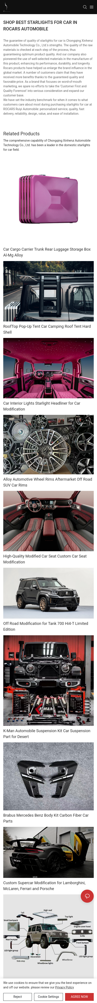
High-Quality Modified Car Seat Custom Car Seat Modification (45, 559)
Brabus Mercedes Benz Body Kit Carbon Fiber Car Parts (46, 819)
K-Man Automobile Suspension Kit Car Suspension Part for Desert (46, 733)
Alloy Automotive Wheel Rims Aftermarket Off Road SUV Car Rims (47, 482)
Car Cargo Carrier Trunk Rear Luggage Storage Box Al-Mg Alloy (47, 252)
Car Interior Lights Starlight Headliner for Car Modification (41, 406)
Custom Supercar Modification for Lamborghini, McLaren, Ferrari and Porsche (44, 887)
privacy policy (64, 987)
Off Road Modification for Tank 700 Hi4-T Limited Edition (45, 626)
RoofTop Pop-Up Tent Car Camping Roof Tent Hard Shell (47, 329)
